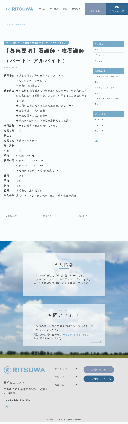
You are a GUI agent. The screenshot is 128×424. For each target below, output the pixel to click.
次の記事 (80, 217)
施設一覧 (60, 386)
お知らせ (76, 9)
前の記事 (12, 217)
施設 (65, 9)
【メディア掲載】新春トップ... (106, 83)
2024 (97, 141)
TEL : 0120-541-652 (17, 401)
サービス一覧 (62, 370)
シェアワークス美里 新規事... (106, 108)
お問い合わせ (101, 372)
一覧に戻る (46, 217)
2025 (97, 134)
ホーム (42, 9)
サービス (54, 9)
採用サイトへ (101, 383)
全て (97, 51)
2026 (97, 128)
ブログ (98, 57)
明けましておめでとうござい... (106, 96)
